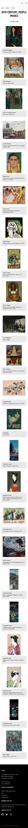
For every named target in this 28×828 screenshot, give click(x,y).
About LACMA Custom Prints (8, 791)
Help (2, 793)
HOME (2, 8)
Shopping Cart (4, 797)
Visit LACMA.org (5, 782)
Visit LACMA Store (5, 783)
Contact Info (4, 795)
